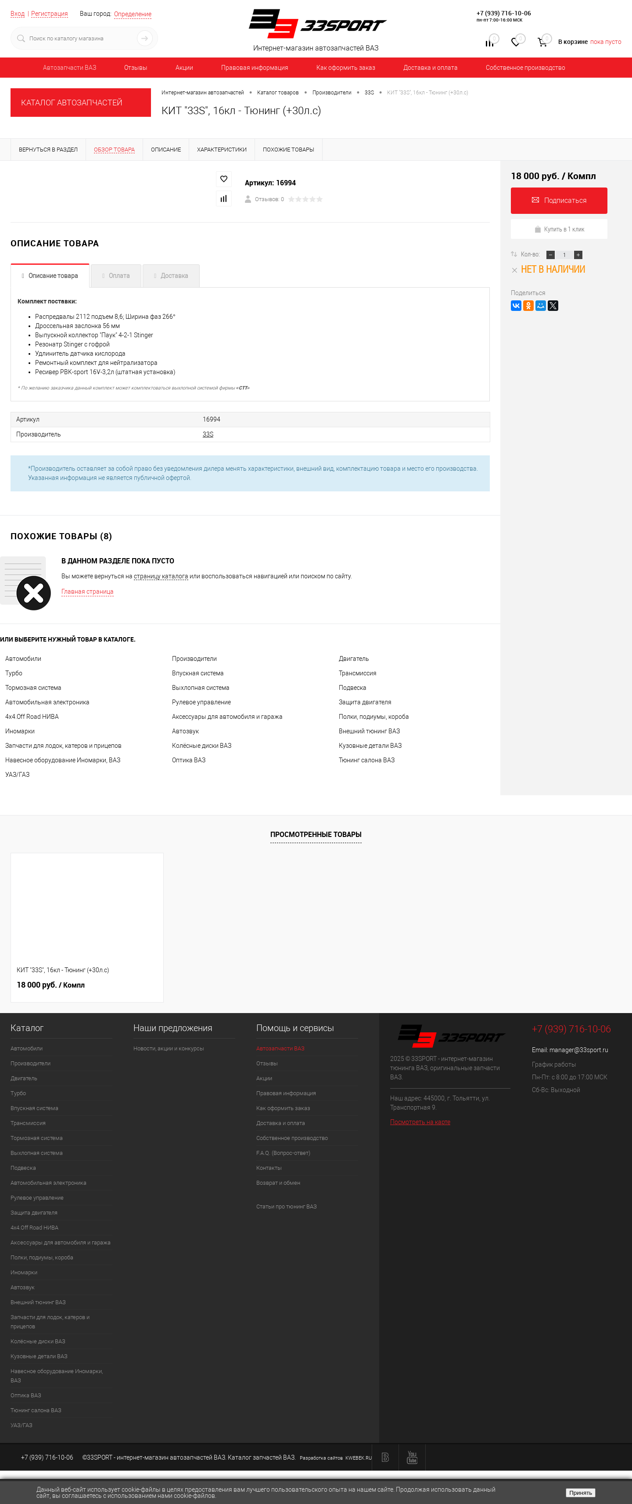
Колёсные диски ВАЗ (201, 745)
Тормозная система (33, 687)
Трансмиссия (358, 673)
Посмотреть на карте (420, 1121)
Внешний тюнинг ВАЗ (369, 731)
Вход (18, 13)
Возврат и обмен (278, 1182)
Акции (184, 67)
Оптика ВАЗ (188, 760)
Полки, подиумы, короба (374, 716)
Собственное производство (525, 67)
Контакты (269, 1168)
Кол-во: (531, 253)
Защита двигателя (365, 702)
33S (208, 434)
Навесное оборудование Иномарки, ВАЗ (62, 760)
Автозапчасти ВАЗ (69, 67)
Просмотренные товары (316, 834)
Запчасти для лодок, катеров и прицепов (63, 745)
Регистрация (49, 13)
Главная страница (87, 591)
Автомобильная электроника (47, 702)
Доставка (174, 275)
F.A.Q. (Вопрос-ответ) (283, 1153)
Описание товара (53, 275)
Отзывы (135, 67)
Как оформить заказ (345, 67)
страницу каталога (161, 576)
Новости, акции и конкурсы (168, 1048)
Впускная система (198, 673)
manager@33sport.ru (578, 1049)
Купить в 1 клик (559, 228)
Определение (132, 14)
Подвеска (352, 687)
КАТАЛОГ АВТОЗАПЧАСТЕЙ (71, 102)
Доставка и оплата (430, 67)
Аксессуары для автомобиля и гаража (227, 716)
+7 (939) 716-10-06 (504, 13)
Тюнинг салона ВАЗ (367, 760)
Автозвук (185, 731)
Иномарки (20, 731)
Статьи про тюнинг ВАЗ (286, 1206)
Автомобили (23, 658)
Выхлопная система (201, 687)
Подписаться (559, 200)
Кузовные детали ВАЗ (370, 745)
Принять (580, 1493)
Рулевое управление (201, 702)
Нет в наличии (548, 269)
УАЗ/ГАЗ (17, 774)
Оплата (119, 275)
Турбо (13, 673)
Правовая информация (254, 67)
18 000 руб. (51, 985)
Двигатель (354, 658)
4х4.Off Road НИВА (32, 716)
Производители (194, 658)
